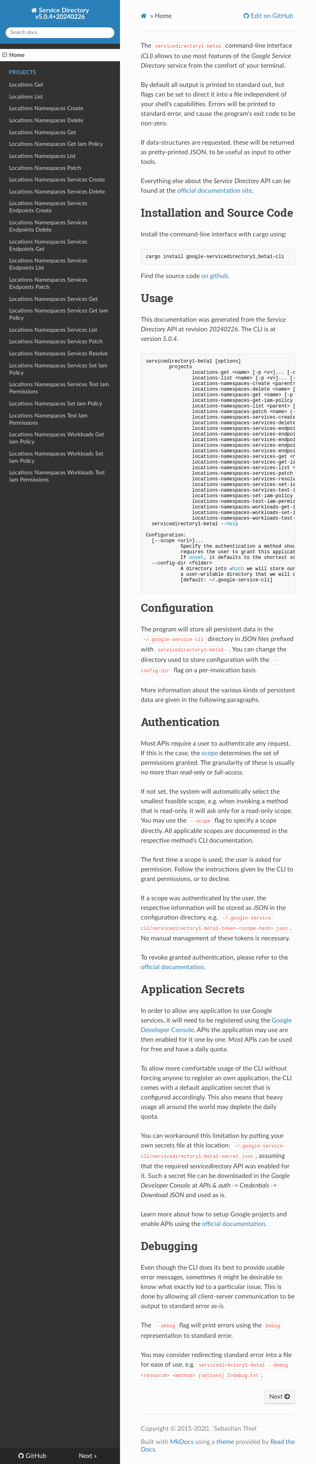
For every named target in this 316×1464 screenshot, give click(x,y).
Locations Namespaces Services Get (53, 299)
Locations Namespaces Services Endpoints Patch (48, 283)
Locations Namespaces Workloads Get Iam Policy (56, 438)
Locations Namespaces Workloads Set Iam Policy (56, 457)
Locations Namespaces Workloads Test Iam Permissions (57, 476)
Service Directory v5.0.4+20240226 (62, 13)
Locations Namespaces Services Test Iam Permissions (59, 388)
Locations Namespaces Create (46, 108)
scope (210, 753)
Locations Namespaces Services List (53, 330)
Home (13, 55)
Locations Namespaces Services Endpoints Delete (48, 226)
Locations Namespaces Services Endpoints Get (48, 245)
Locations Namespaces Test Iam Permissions (48, 419)
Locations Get (26, 85)
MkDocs (182, 1442)
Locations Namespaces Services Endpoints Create (48, 207)
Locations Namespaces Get (42, 132)
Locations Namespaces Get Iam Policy (56, 144)
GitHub (35, 1456)
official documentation (172, 967)
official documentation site (214, 191)
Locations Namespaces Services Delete (57, 192)
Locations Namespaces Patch (45, 168)
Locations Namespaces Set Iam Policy (55, 404)
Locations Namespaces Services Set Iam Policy (58, 369)
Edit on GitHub (271, 16)
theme (225, 1442)
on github (214, 276)
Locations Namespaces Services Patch (56, 342)
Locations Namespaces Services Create (57, 180)
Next (279, 1396)
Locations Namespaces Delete (46, 120)
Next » (88, 1456)
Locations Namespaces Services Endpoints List (48, 264)
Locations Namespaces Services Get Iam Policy (58, 314)
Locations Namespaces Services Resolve (58, 354)
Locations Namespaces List (42, 156)
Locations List (26, 97)
